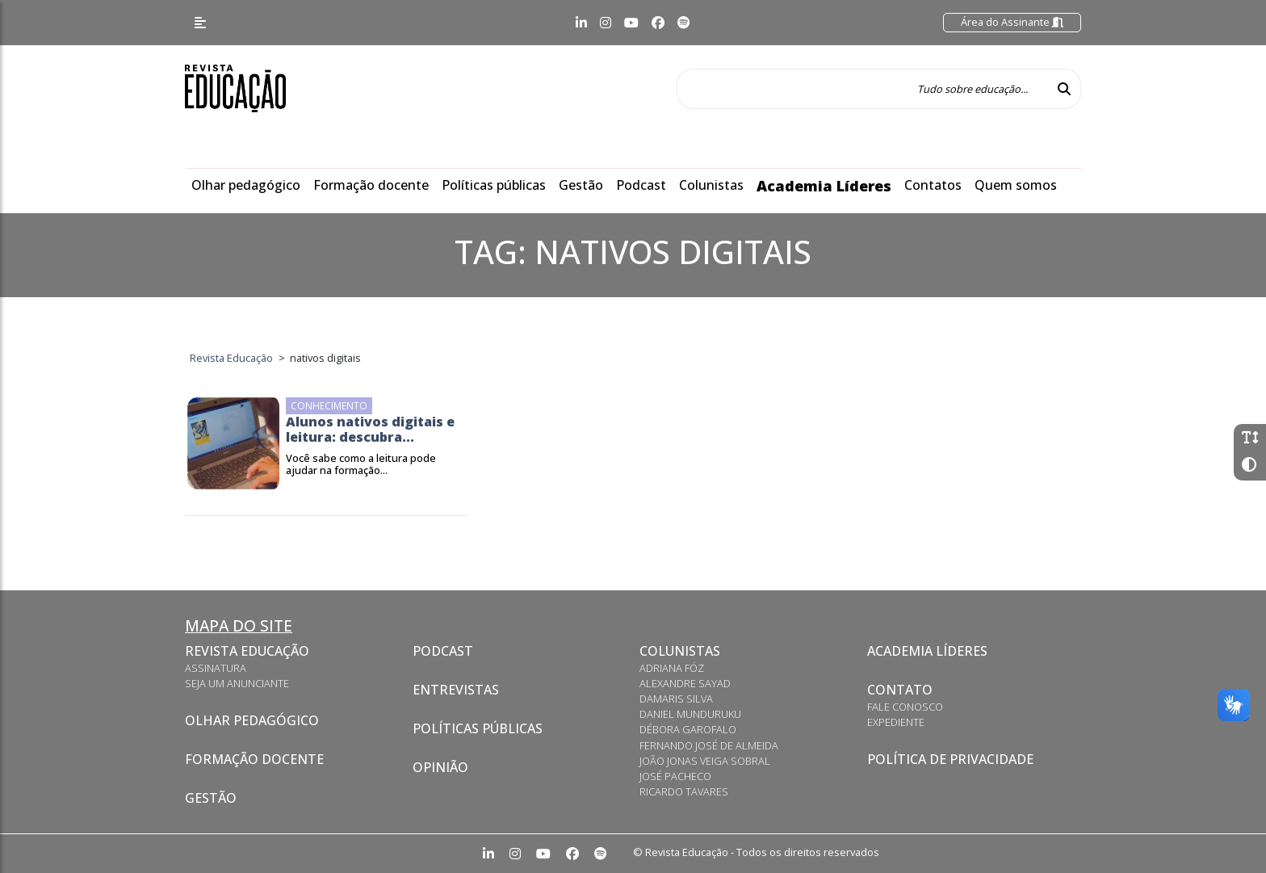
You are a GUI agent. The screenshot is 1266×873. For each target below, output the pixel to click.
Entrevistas (456, 690)
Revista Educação (247, 651)
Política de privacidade (950, 759)
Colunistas (711, 185)
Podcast (641, 185)
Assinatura (215, 668)
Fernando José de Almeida (708, 745)
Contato (900, 690)
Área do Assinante (1012, 22)
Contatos (933, 185)
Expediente (895, 722)
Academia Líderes (824, 185)
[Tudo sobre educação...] (862, 89)
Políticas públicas (494, 185)
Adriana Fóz (671, 668)
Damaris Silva (676, 698)
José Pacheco (675, 776)
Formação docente (371, 185)
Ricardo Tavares (683, 791)
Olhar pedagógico (245, 185)
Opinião (440, 767)
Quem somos (1016, 185)
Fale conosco (905, 706)
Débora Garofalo (687, 729)
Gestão (581, 185)
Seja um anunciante (237, 683)
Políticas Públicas (478, 728)
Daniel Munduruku (690, 714)
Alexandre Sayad (685, 683)
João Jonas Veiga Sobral (704, 760)
